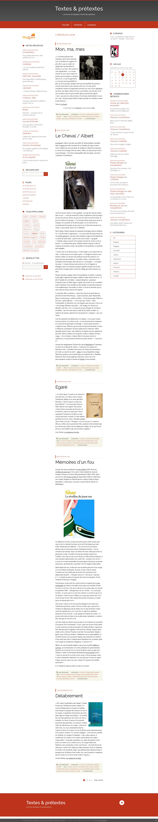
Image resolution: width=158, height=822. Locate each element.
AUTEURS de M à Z (29, 189)
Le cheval (64, 104)
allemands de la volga (76, 769)
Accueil (65, 25)
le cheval (96, 116)
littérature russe (86, 116)
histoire (42, 216)
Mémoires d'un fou (74, 462)
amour (97, 769)
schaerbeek (28, 246)
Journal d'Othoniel (30, 121)
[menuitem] (65, 24)
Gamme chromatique (32, 145)
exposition (39, 246)
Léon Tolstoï (82, 469)
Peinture (116, 272)
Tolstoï (82, 359)
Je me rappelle (29, 157)
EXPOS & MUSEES (29, 195)
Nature (115, 263)
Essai (25, 216)
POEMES (26, 204)
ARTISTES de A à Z (29, 192)
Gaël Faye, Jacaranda (32, 76)
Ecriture (33, 216)
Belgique (116, 246)
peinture (42, 242)
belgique (27, 221)
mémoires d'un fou (68, 445)
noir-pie (65, 236)
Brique (25, 110)
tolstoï (69, 116)
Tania (112, 117)
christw (113, 103)
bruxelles (27, 242)
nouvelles (76, 116)
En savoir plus (102, 820)
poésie (36, 225)
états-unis (27, 229)
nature (35, 221)
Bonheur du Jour (117, 205)
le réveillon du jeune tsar (74, 441)
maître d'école (89, 769)
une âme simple (89, 441)
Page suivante (98, 780)
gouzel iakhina (72, 767)
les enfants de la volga (86, 767)
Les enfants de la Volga (73, 758)
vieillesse (64, 118)
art (34, 242)
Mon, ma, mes (70, 49)
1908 (93, 108)
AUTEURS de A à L (29, 186)
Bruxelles (116, 250)
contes (69, 443)
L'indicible (27, 64)
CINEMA (26, 198)
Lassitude (27, 88)
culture (34, 233)
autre (62, 145)
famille (42, 237)
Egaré (61, 387)
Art (114, 238)
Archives (78, 25)
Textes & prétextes (79, 8)
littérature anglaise (30, 237)
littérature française (31, 250)
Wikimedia (78, 108)
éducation (65, 771)
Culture (82, 114)
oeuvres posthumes (91, 443)
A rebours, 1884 (29, 98)
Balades (116, 242)
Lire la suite (130, 39)
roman (26, 233)
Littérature (89, 114)
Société (58, 116)
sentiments (72, 118)
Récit (42, 233)
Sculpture (27, 225)
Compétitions (28, 52)
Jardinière (27, 133)
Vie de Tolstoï (90, 652)
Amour (36, 229)
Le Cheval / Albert (74, 135)
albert (58, 118)
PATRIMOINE (27, 201)
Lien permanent (62, 114)
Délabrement (69, 695)
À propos (91, 25)
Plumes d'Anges (117, 163)
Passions (96, 114)
